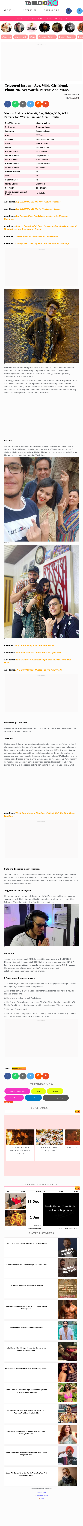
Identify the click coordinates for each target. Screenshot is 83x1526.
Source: (6, 364)
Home (42, 1498)
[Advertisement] (41, 62)
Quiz (20, 19)
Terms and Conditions (42, 1495)
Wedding (6, 37)
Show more (8, 1102)
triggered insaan (19, 1069)
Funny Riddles (67, 37)
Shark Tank (21, 37)
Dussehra (33, 1098)
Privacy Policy (42, 1492)
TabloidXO (74, 98)
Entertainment (35, 19)
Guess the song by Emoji (55, 1098)
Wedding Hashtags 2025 (17, 1091)
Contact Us (51, 10)
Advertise (30, 10)
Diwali (38, 1091)
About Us (10, 10)
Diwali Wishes (14, 1098)
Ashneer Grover (47, 37)
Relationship (55, 19)
